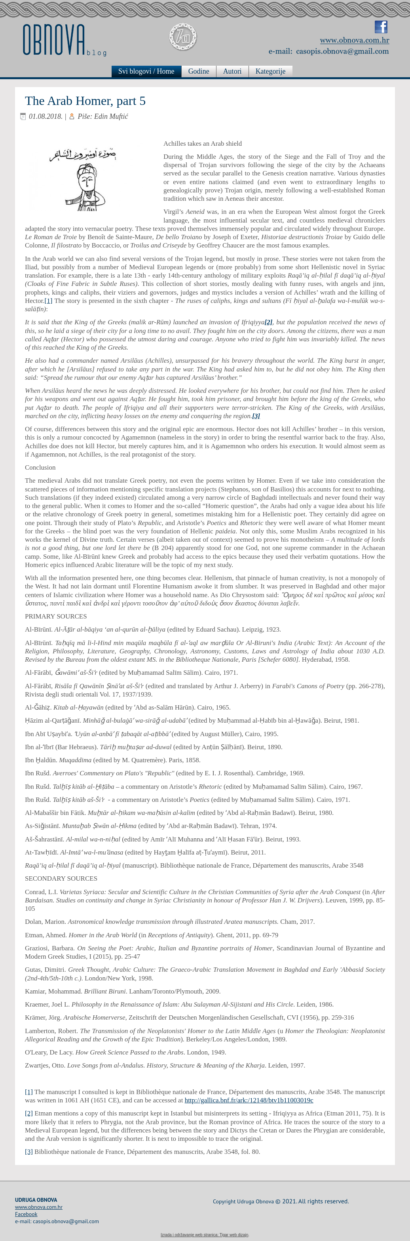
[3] (29, 1151)
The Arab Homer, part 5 (85, 100)
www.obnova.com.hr (39, 1207)
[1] (49, 301)
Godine (201, 71)
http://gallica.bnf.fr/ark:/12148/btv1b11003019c (249, 1100)
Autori (235, 71)
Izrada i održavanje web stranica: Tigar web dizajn (204, 1235)
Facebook (26, 1214)
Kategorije (273, 71)
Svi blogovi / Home (149, 71)
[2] (29, 1113)
